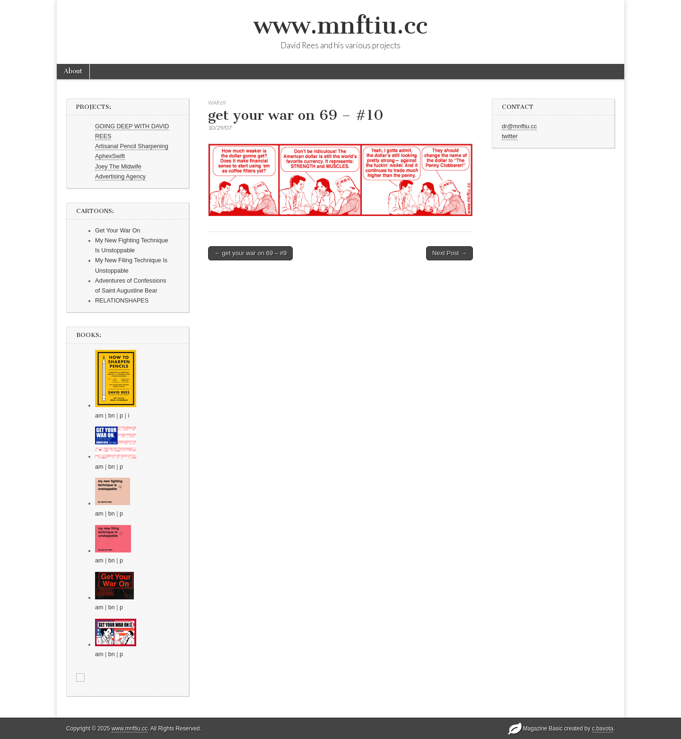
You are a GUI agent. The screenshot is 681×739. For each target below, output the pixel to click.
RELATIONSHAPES (121, 300)
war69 (217, 102)
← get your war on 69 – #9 (250, 253)
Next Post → (449, 253)
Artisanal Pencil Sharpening (131, 146)
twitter (510, 136)
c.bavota (602, 728)
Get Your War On (117, 230)
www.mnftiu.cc (340, 25)
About (73, 71)
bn (111, 415)
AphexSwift (110, 156)
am (99, 415)
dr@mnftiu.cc (519, 126)
